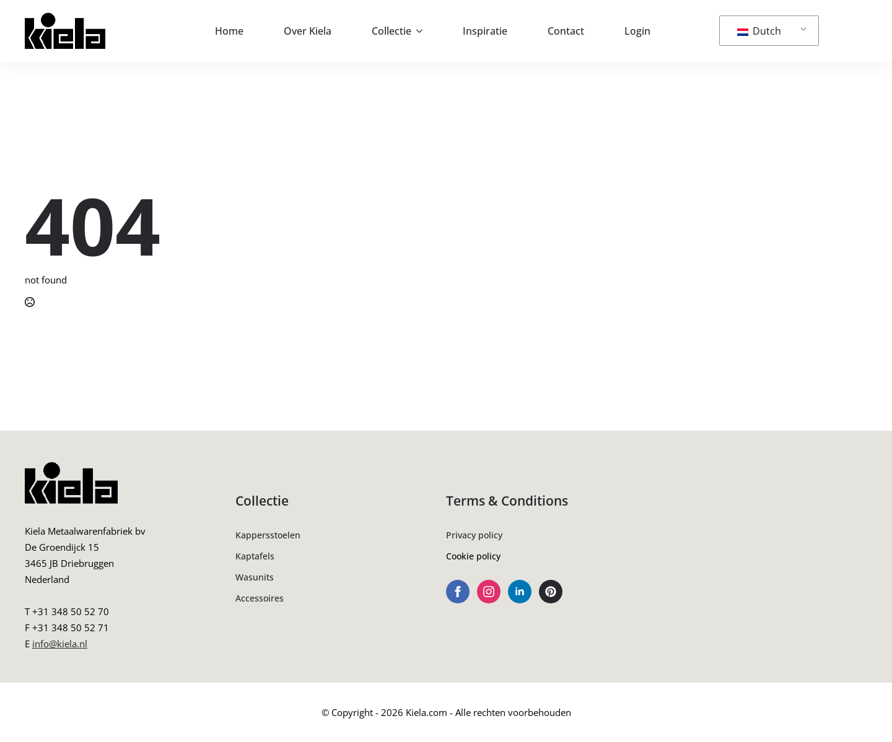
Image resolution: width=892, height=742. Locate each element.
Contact (566, 31)
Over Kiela (307, 31)
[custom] (550, 591)
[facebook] (458, 591)
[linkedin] (519, 591)
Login (637, 31)
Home (229, 31)
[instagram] (489, 591)
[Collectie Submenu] (423, 31)
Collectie (391, 31)
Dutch (759, 31)
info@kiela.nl (59, 643)
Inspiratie (485, 31)
